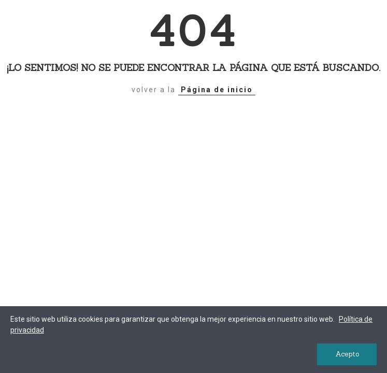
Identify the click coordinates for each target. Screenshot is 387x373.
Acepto (347, 354)
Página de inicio (217, 89)
